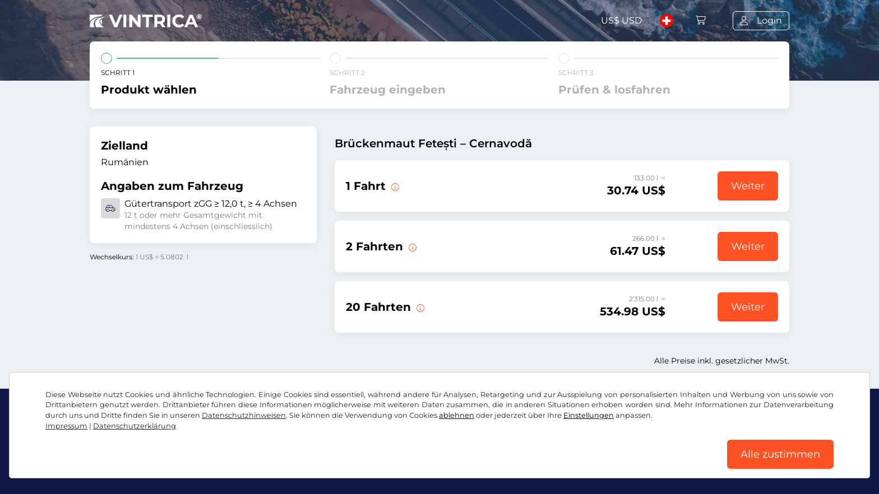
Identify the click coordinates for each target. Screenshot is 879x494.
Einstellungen (588, 415)
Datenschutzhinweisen (244, 415)
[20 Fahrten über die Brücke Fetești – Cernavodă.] (419, 307)
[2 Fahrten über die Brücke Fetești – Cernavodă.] (411, 246)
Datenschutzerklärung (134, 426)
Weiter (748, 186)
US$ (621, 20)
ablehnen (456, 415)
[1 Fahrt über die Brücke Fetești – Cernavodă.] (394, 186)
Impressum (66, 426)
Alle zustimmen (780, 454)
